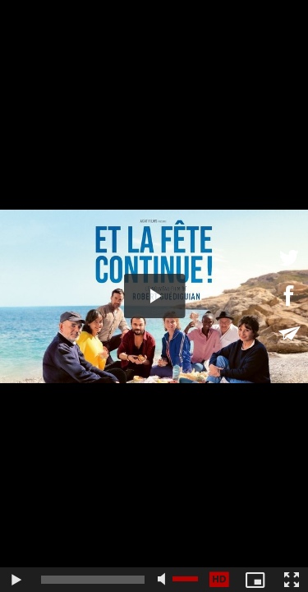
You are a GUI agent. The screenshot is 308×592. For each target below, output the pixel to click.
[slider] (93, 580)
